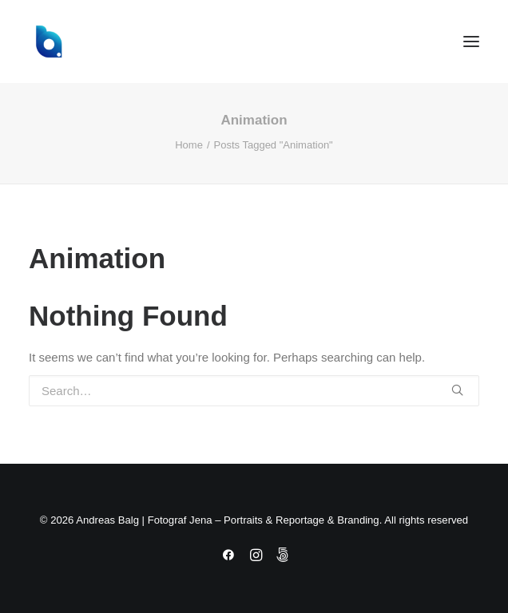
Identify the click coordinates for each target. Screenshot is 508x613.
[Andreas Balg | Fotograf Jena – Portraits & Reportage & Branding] (254, 41)
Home (189, 145)
